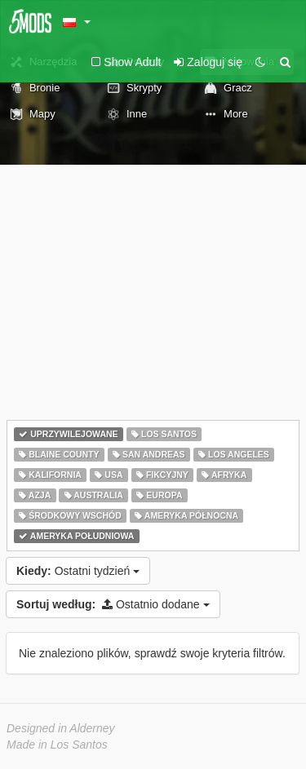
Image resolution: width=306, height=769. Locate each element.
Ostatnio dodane (113, 604)
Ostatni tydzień (78, 570)
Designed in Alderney (61, 728)
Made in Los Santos (57, 744)
